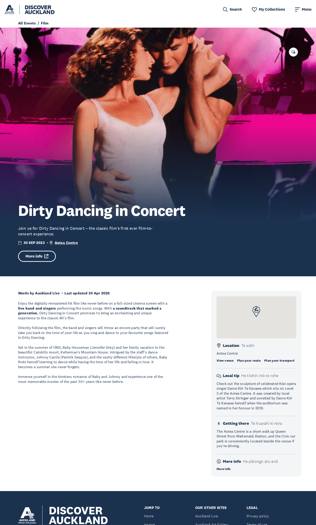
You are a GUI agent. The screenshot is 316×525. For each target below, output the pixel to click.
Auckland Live (206, 516)
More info (37, 256)
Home (148, 516)
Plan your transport (279, 360)
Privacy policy (258, 516)
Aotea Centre (66, 242)
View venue (225, 360)
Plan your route (249, 360)
